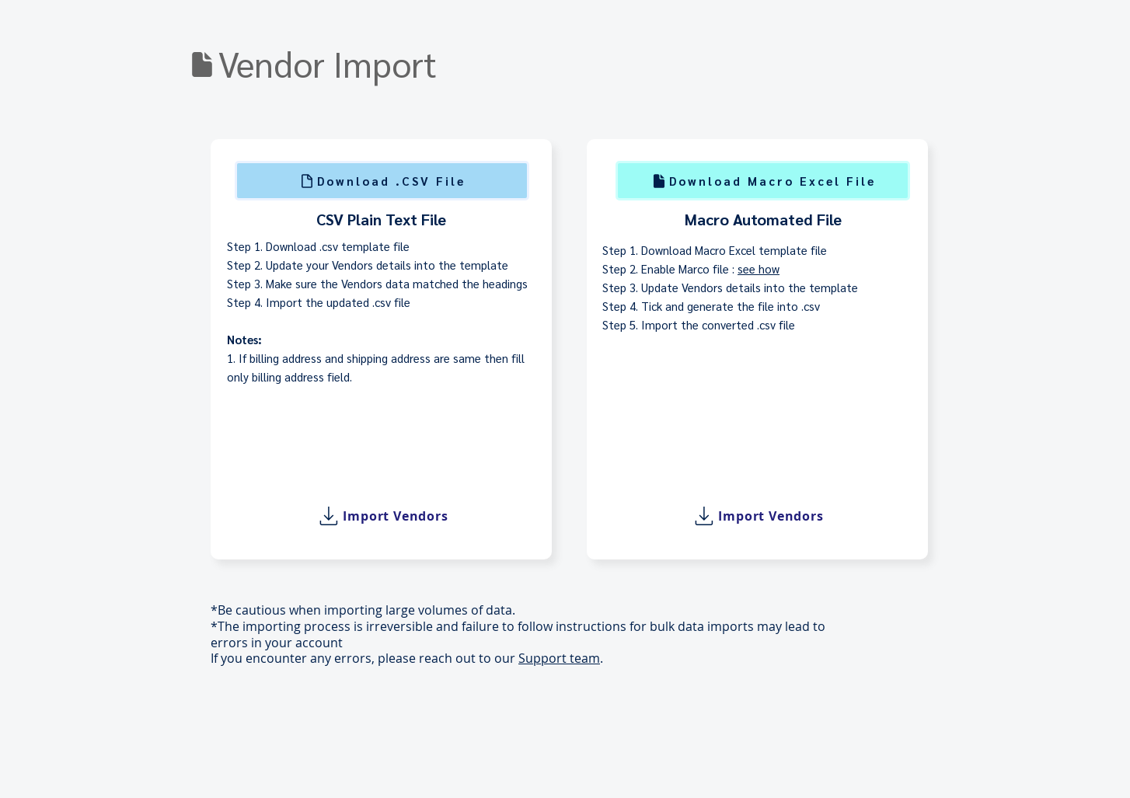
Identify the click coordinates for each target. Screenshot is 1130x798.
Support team (559, 658)
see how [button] (758, 268)
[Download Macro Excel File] (763, 180)
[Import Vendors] (381, 515)
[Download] (201, 64)
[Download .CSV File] (382, 180)
